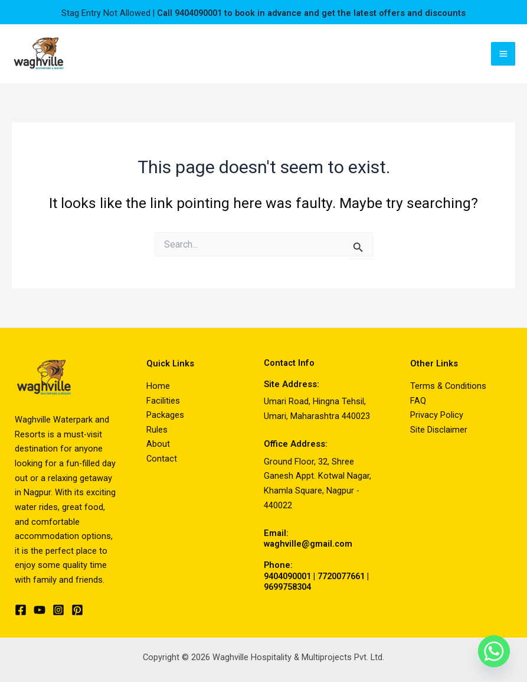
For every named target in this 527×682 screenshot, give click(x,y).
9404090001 (287, 576)
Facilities (163, 400)
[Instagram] (58, 610)
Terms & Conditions (448, 386)
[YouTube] (39, 610)
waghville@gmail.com (308, 543)
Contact (161, 458)
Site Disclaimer (438, 429)
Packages (165, 415)
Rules (157, 429)
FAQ (418, 400)
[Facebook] (21, 610)
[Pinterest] (77, 610)
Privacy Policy (436, 415)
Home (158, 386)
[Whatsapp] (494, 651)
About (158, 444)
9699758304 (287, 587)
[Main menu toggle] (503, 54)
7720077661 (341, 576)
